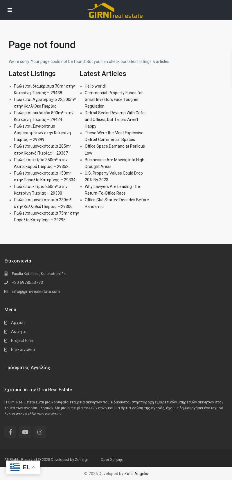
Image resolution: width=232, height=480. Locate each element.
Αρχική (18, 322)
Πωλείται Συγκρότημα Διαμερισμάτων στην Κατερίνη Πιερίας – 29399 (42, 133)
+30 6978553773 (27, 282)
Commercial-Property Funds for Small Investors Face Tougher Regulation (114, 99)
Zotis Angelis (136, 473)
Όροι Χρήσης (112, 459)
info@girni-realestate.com (36, 291)
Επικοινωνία (23, 349)
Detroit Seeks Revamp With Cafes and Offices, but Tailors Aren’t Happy (116, 119)
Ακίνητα (18, 331)
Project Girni (22, 340)
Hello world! (95, 86)
